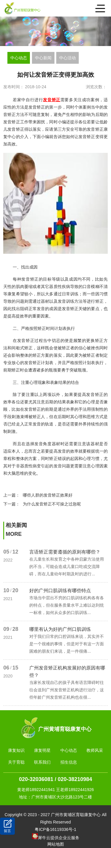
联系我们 (42, 762)
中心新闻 (43, 57)
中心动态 (18, 57)
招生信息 (68, 762)
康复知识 (16, 750)
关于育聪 (16, 762)
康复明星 (42, 750)
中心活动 (67, 57)
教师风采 (94, 750)
